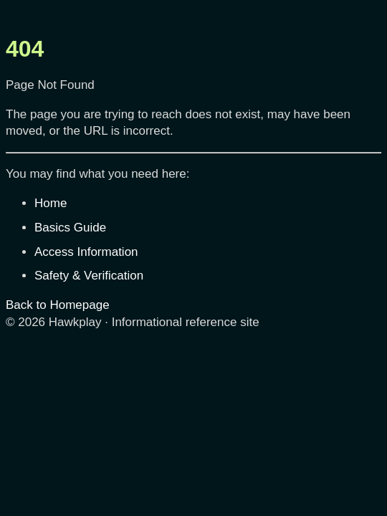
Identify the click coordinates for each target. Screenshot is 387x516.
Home (50, 203)
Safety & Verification (88, 275)
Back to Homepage (58, 305)
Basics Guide (70, 227)
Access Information (86, 252)
